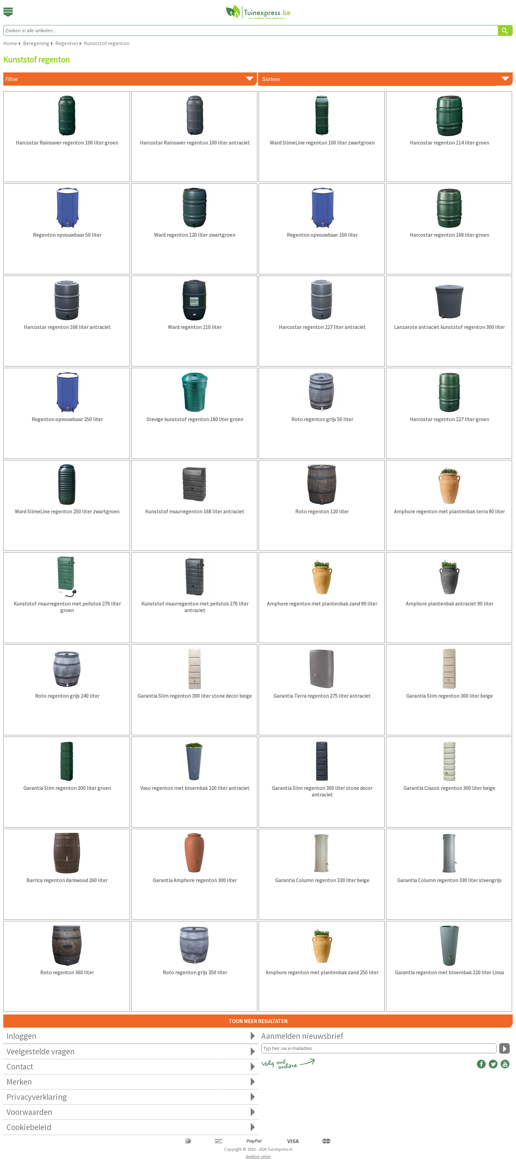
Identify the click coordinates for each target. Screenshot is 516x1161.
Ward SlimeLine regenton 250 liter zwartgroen (67, 511)
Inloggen (131, 1036)
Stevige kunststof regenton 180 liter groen (194, 419)
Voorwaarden (131, 1112)
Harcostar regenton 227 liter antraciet (322, 327)
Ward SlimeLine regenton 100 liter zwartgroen (322, 142)
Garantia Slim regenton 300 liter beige (449, 695)
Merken (131, 1081)
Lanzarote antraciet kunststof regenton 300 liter (449, 327)
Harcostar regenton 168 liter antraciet (67, 327)
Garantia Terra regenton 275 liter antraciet (322, 695)
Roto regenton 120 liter (322, 511)
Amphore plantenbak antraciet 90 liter (449, 603)
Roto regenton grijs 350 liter (195, 972)
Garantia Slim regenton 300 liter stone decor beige (195, 695)
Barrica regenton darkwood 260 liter (67, 880)
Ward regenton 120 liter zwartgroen (194, 234)
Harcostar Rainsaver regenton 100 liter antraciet (195, 142)
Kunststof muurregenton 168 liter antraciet (194, 511)
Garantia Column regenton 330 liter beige (322, 880)
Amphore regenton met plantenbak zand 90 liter (322, 603)
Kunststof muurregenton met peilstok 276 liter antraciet (194, 606)
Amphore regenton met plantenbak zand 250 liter (322, 972)
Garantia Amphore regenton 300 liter (195, 880)
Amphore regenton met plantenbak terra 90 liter (449, 511)
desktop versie (258, 1156)
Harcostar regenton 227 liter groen (449, 419)
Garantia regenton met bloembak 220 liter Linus (449, 972)
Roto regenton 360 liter (67, 972)
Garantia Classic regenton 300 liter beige (449, 788)
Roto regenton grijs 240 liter (67, 695)
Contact (131, 1066)
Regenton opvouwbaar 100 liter (322, 234)
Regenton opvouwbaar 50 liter (67, 234)
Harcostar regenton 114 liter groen (449, 142)
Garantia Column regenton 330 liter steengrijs (449, 880)
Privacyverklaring (131, 1097)
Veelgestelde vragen (131, 1051)
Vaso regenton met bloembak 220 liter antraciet (194, 788)
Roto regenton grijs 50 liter (322, 419)
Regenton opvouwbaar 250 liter (67, 419)
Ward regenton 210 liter (194, 327)
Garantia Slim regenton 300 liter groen (67, 788)
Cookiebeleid (131, 1127)
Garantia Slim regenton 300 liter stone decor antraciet (322, 791)
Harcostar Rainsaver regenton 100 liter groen (67, 142)
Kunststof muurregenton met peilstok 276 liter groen (67, 606)
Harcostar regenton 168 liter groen (449, 234)
